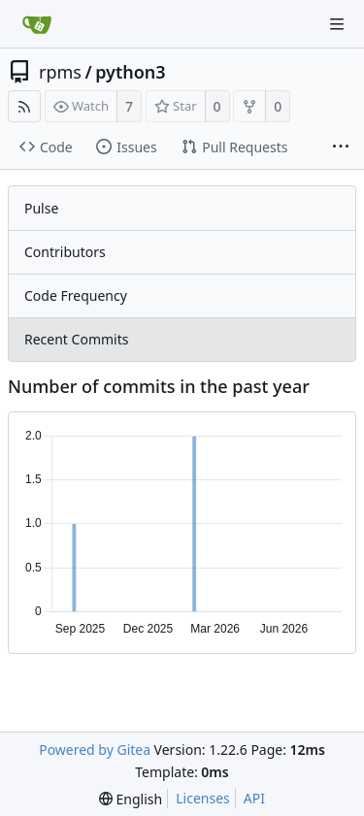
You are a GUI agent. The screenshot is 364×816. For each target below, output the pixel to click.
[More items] (340, 147)
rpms (60, 72)
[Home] (37, 24)
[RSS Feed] (24, 106)
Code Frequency (75, 295)
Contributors (65, 252)
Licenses (203, 798)
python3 (130, 72)
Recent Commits (76, 339)
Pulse (41, 208)
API (254, 798)
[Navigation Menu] (336, 24)
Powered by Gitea (94, 749)
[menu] (130, 799)
